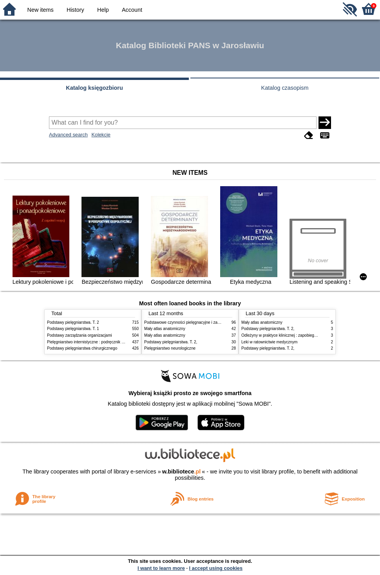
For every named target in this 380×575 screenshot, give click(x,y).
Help (103, 10)
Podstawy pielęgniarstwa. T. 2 (73, 322)
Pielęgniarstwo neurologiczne (169, 348)
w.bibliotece (181, 471)
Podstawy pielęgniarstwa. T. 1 (73, 328)
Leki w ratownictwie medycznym (269, 342)
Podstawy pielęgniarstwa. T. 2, (170, 342)
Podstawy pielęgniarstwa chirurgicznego (82, 348)
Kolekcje (100, 135)
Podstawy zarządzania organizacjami (79, 335)
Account (132, 10)
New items (40, 10)
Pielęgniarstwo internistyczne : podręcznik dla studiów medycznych (105, 342)
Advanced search (68, 135)
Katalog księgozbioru (94, 88)
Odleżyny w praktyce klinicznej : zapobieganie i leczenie (290, 335)
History (75, 10)
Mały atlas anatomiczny (164, 328)
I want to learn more (161, 568)
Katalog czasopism (285, 88)
